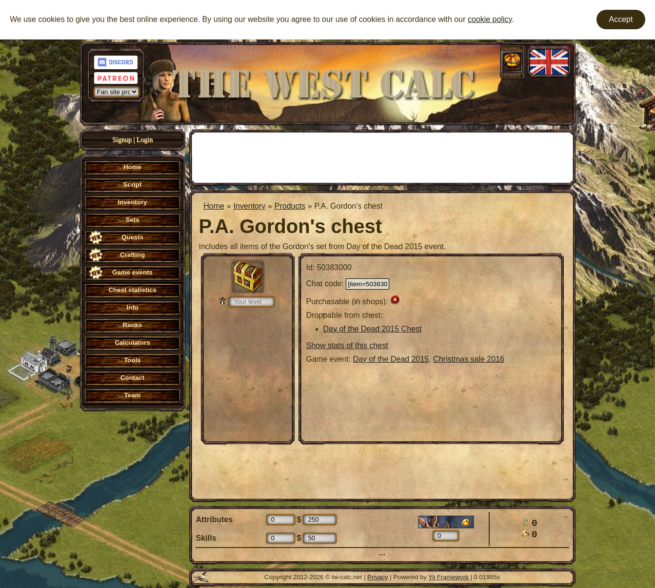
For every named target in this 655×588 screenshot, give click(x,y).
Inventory (249, 206)
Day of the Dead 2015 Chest (372, 329)
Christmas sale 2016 (468, 359)
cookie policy (490, 19)
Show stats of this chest (347, 345)
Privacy (377, 577)
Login (145, 139)
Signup (122, 139)
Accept (621, 19)
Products (290, 206)
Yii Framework (448, 577)
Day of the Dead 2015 (391, 359)
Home (213, 206)
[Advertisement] (382, 156)
